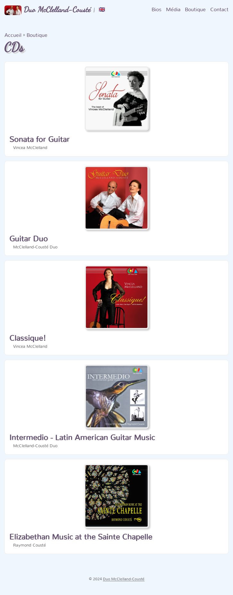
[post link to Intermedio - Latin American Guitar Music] (116, 407)
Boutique (37, 35)
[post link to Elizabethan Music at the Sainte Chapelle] (116, 506)
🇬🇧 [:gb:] (102, 9)
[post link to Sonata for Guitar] (116, 109)
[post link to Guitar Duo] (116, 208)
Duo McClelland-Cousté (47, 10)
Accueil (12, 35)
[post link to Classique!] (116, 308)
